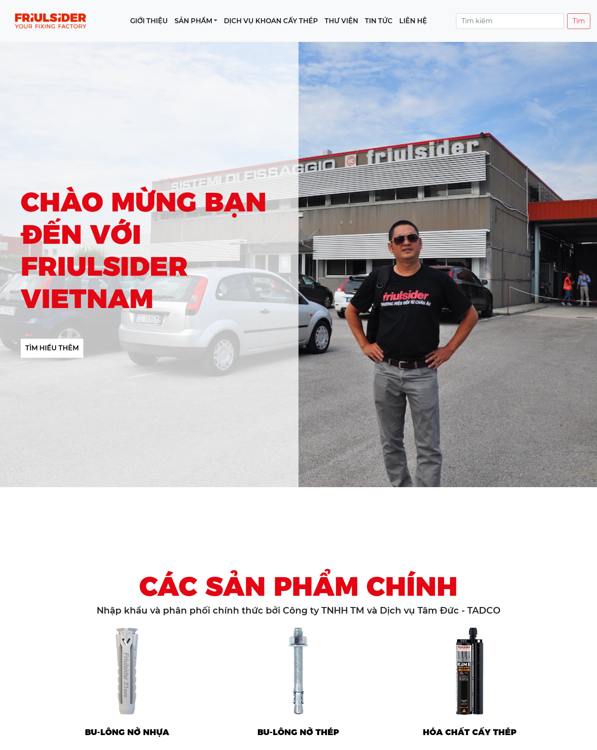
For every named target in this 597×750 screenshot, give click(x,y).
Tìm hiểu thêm (52, 348)
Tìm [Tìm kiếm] (579, 21)
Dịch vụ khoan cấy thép (271, 21)
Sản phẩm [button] (193, 21)
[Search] (510, 21)
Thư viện (341, 21)
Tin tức (379, 21)
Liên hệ (413, 21)
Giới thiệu (149, 21)
